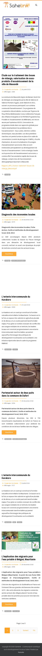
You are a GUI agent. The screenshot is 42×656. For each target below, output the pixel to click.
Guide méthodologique (18, 260)
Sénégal (7, 174)
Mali (14, 522)
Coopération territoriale (11, 89)
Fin (34, 630)
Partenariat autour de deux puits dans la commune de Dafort (18, 394)
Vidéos (15, 349)
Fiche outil (16, 611)
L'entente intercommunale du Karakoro (16, 298)
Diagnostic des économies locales (18, 214)
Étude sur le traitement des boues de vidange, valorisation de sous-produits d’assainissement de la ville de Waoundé (18, 80)
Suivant (26, 630)
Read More (9, 254)
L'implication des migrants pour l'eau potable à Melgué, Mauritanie (18, 558)
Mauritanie (8, 349)
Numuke (21, 652)
